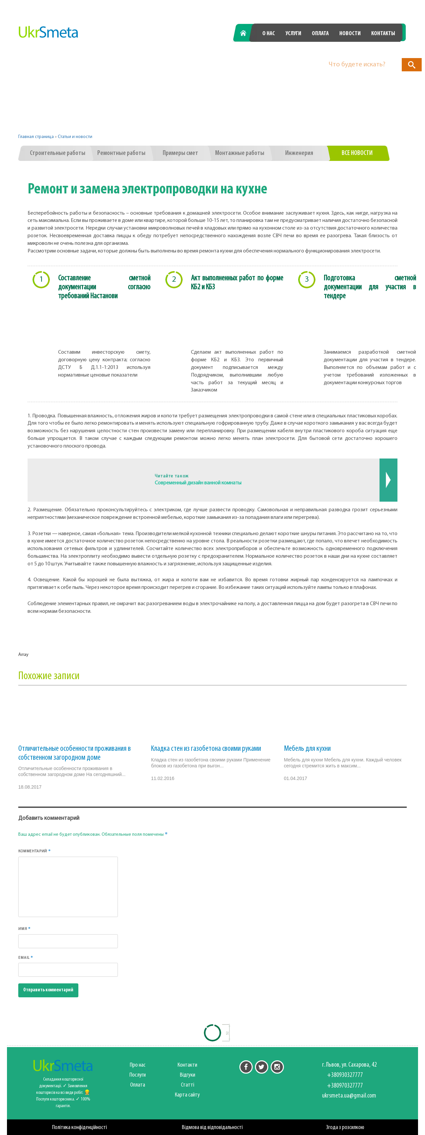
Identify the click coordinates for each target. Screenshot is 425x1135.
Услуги (293, 34)
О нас (268, 34)
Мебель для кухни (307, 749)
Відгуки (187, 1075)
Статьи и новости (75, 136)
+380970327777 (369, 50)
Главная (247, 34)
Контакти (187, 1065)
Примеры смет (180, 153)
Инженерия (299, 153)
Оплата (320, 34)
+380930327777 (295, 50)
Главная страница (36, 136)
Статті (187, 1085)
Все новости (357, 153)
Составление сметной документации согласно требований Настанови (104, 287)
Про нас (137, 1065)
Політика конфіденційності (79, 1127)
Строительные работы (57, 153)
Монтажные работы (239, 153)
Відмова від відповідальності (212, 1127)
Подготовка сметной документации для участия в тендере (370, 287)
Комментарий (34, 851)
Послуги (137, 1075)
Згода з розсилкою (345, 1127)
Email (25, 957)
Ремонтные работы (121, 153)
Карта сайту (187, 1095)
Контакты (383, 34)
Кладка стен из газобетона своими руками (206, 749)
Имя (24, 928)
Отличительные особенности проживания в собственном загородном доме (74, 753)
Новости (350, 34)
